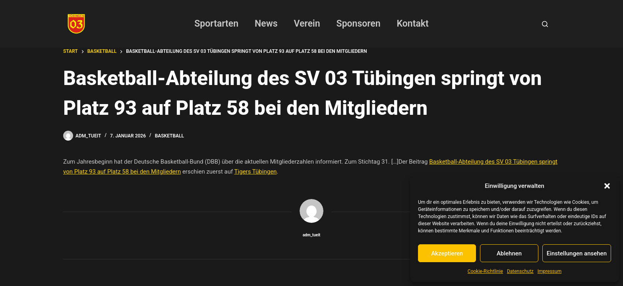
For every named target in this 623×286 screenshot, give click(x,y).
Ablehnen (509, 253)
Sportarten (216, 23)
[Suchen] (545, 24)
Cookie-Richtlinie (485, 271)
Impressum (549, 271)
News (266, 23)
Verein (307, 23)
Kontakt (413, 23)
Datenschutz (520, 271)
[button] (607, 186)
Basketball (169, 136)
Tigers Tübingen (255, 171)
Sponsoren (359, 23)
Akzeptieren (447, 253)
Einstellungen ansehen (577, 253)
